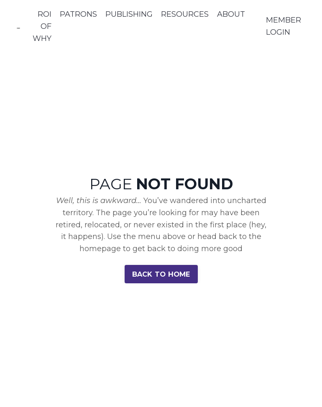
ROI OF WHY (42, 26)
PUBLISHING (129, 14)
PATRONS (78, 14)
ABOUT (231, 14)
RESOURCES (185, 14)
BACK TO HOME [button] (161, 274)
